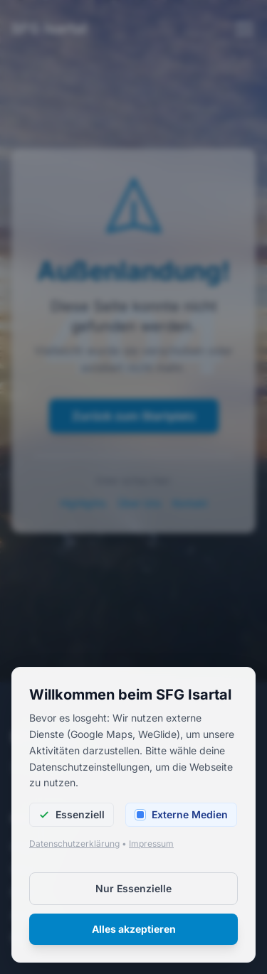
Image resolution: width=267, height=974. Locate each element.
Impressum (151, 843)
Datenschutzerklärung (74, 843)
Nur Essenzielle (133, 888)
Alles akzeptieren (134, 929)
